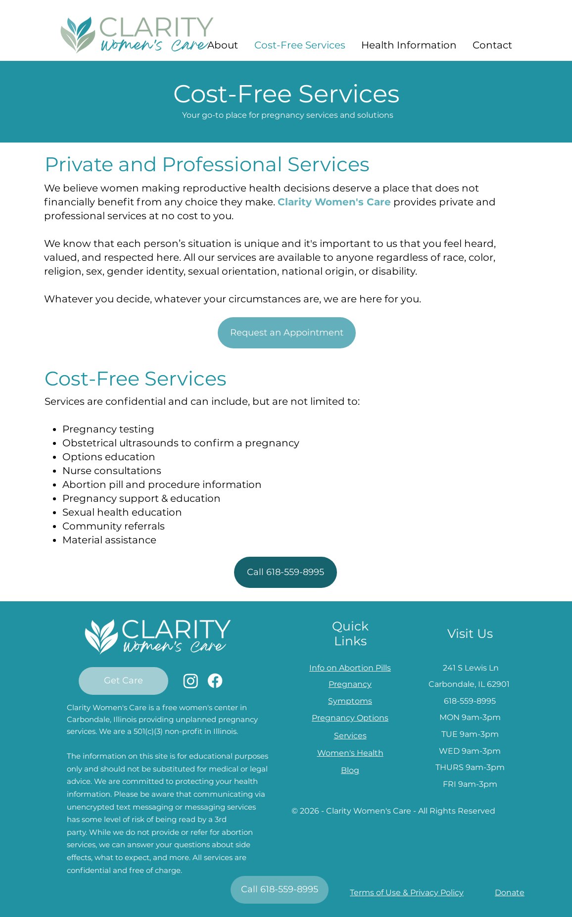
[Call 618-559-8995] (285, 572)
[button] (222, 45)
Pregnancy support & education (141, 498)
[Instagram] (190, 680)
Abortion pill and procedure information (162, 484)
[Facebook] (215, 680)
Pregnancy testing (108, 429)
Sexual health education (122, 512)
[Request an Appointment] (287, 332)
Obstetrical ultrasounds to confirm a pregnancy (180, 443)
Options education (108, 457)
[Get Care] (123, 681)
